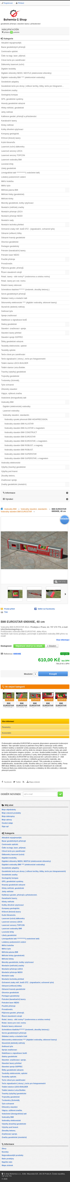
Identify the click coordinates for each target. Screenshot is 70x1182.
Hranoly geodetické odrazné (13, 103)
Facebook (7, 782)
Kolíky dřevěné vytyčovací (12, 129)
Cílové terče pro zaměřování (13, 60)
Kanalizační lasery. (9, 121)
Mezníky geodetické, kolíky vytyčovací (17, 203)
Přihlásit (21, 3)
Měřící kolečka (7, 181)
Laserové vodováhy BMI (11, 160)
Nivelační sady (7, 220)
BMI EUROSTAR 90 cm (61, 705)
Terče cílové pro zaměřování (13, 354)
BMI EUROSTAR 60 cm (34, 705)
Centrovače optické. (9, 51)
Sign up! (5, 826)
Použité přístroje (8, 259)
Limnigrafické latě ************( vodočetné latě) (20, 173)
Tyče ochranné (7, 385)
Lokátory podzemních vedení (13, 177)
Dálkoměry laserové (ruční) (12, 64)
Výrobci (9, 499)
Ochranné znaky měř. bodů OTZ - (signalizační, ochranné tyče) (28, 229)
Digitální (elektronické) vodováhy (16, 406)
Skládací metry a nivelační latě (14, 298)
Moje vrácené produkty (11, 813)
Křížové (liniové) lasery (10, 138)
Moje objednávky (9, 810)
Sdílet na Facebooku (46, 609)
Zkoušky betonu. (8, 476)
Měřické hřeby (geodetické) (12, 194)
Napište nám (7, 1162)
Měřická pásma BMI (9, 190)
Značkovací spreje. (9, 480)
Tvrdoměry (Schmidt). (10, 380)
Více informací (62, 640)
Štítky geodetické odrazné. (12, 341)
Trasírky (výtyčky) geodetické (13, 372)
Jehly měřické (7, 112)
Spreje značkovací (9, 315)
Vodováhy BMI (7, 402)
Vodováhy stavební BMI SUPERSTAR (20, 454)
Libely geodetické (8, 168)
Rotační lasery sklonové (11, 285)
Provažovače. (7, 263)
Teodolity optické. (8, 350)
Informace (10, 493)
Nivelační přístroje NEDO (11, 216)
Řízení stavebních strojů (11, 272)
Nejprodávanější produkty (12, 1155)
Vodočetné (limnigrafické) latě (13, 398)
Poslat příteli (9, 609)
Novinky (5, 1152)
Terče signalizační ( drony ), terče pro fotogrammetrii (23, 359)
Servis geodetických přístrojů (13, 294)
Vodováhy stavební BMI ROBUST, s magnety (23, 445)
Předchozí (1, 698)
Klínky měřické (7, 125)
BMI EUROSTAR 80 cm (48, 705)
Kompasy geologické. (10, 134)
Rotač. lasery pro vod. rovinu (13, 281)
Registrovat (8, 3)
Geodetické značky (9, 90)
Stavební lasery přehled (11, 333)
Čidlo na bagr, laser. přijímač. (13, 56)
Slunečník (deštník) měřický (13, 307)
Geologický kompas (9, 95)
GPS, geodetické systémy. (12, 99)
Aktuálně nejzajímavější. (11, 43)
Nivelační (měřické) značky (12, 207)
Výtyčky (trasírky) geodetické (13, 467)
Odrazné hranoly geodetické (13, 237)
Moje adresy (7, 820)
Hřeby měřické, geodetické (12, 108)
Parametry (6, 727)
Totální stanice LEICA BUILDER (14, 363)
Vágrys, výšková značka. (11, 393)
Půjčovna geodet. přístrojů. (12, 268)
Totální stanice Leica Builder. (13, 367)
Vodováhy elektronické (10, 463)
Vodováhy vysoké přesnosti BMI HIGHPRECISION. (26, 419)
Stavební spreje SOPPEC (12, 337)
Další (66, 594)
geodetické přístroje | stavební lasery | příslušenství (21, 16)
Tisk (6, 612)
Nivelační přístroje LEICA (11, 212)
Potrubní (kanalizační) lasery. (13, 250)
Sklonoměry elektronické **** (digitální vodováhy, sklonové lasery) (29, 302)
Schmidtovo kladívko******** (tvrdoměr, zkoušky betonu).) (25, 289)
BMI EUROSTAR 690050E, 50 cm (21, 706)
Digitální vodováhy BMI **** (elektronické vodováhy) (23, 77)
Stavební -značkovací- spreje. (13, 328)
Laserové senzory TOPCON (13, 155)
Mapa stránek (34, 782)
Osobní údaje (7, 823)
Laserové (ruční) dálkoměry (12, 147)
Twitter (18, 782)
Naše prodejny (8, 1159)
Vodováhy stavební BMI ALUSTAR (18, 424)
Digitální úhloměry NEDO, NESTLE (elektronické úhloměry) (26, 73)
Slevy (4, 1148)
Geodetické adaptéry (10, 82)
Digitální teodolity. (8, 69)
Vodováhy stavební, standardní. (16, 415)
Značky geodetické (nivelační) (13, 484)
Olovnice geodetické (9, 242)
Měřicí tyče (5, 186)
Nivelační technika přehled (12, 225)
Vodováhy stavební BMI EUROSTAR (19, 437)
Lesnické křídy (7, 164)
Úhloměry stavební (9, 389)
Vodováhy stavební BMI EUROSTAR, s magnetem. (26, 441)
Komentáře (6, 733)
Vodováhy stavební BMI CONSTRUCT (20, 432)
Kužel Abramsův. (8, 142)
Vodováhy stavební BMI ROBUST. (18, 450)
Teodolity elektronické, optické (13, 346)
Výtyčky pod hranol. (9, 471)
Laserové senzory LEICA (11, 151)
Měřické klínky (7, 199)
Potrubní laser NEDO (10, 255)
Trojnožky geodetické (10, 376)
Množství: (28, 674)
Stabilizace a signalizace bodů (14, 320)
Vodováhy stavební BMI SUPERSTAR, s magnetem (26, 458)
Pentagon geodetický (10, 246)
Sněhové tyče (7, 311)
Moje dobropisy (8, 816)
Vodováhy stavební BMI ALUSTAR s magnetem (24, 428)
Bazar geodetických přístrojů (13, 47)
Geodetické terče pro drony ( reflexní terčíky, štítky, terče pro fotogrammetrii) (33, 86)
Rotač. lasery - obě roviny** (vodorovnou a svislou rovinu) (25, 276)
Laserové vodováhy (11, 411)
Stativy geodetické (9, 324)
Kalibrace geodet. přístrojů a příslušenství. (19, 116)
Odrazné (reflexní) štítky (11, 233)
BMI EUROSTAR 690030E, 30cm (8, 706)
